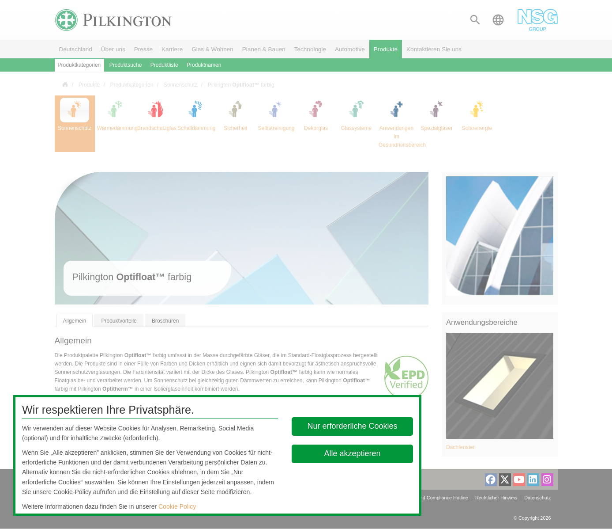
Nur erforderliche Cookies (352, 426)
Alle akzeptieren (352, 453)
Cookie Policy (177, 506)
